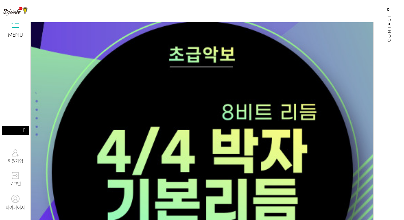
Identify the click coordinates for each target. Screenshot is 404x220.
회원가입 (15, 156)
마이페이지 (15, 203)
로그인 (15, 179)
